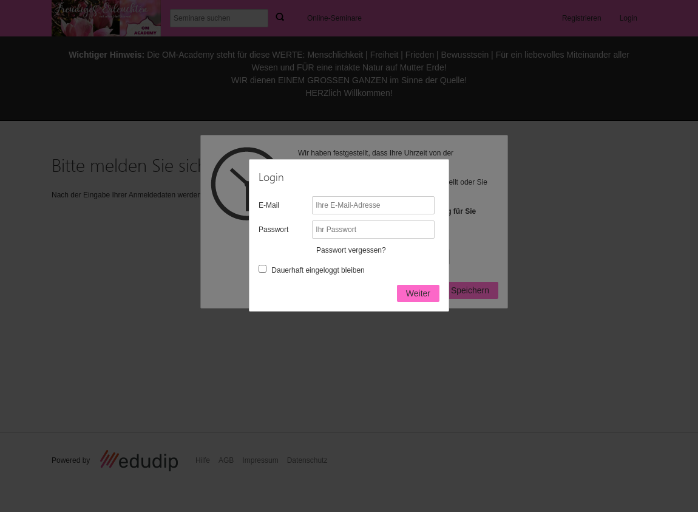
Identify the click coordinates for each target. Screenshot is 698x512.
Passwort (273, 229)
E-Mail (269, 205)
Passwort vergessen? (351, 250)
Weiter (418, 293)
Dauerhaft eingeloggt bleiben (317, 270)
